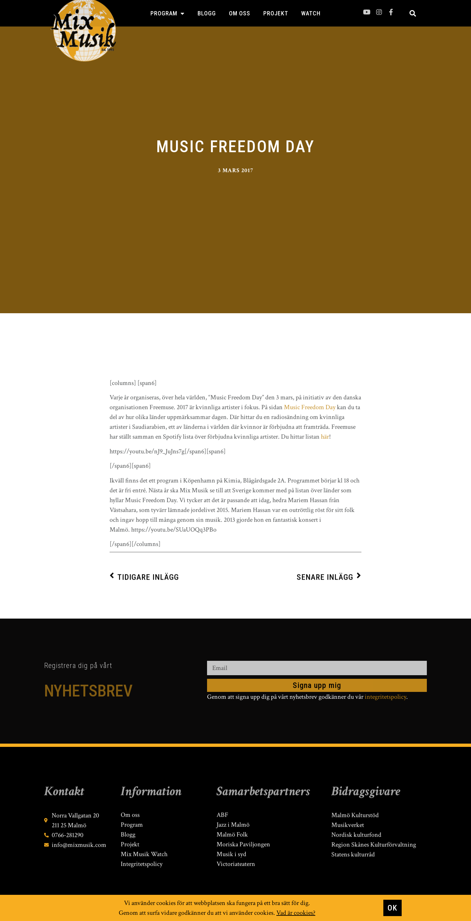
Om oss (239, 13)
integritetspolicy (385, 697)
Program (167, 13)
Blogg (207, 13)
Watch (311, 13)
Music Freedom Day (310, 501)
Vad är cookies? (295, 913)
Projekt (275, 13)
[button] (412, 13)
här (325, 531)
